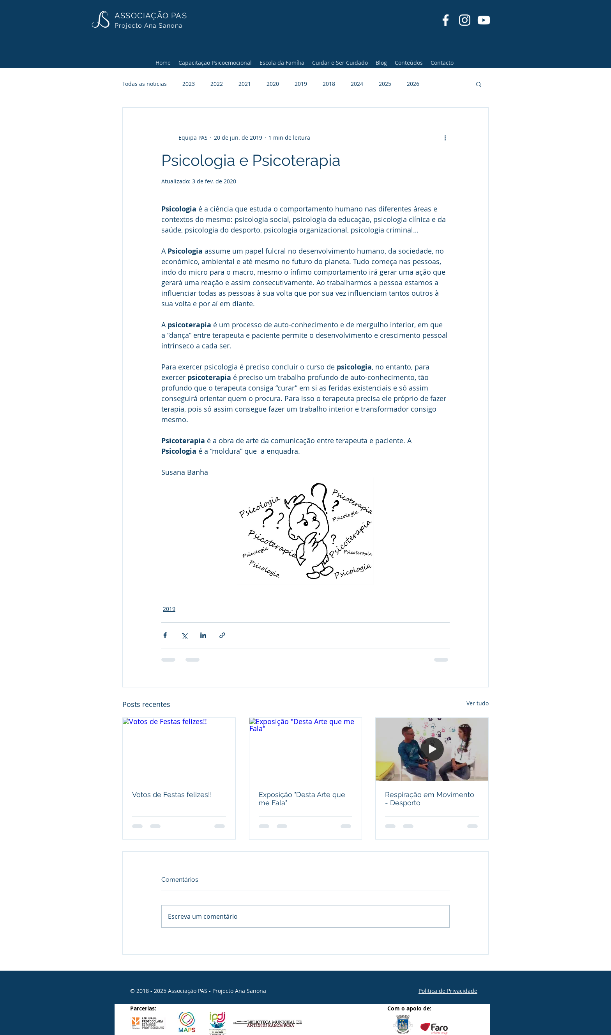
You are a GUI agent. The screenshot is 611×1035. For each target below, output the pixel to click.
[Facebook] (445, 20)
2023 (188, 83)
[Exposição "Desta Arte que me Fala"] (305, 749)
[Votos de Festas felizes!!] (179, 749)
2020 (273, 83)
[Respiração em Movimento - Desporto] (432, 749)
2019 (301, 83)
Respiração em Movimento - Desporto (429, 798)
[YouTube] (483, 20)
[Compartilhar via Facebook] (165, 635)
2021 (244, 83)
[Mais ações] (445, 137)
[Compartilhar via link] (222, 635)
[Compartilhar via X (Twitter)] (184, 635)
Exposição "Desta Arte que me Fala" (302, 798)
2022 (216, 83)
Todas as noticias (144, 83)
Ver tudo (477, 703)
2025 (385, 83)
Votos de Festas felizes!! (172, 794)
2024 (357, 83)
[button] (478, 84)
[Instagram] (464, 20)
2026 (413, 83)
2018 (329, 83)
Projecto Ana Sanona (149, 25)
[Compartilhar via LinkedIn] (203, 635)
